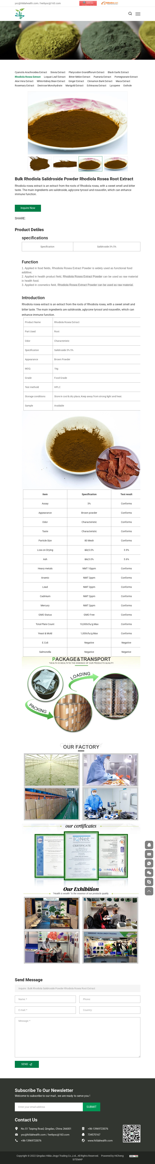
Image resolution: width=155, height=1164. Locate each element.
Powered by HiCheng (112, 1155)
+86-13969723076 (31, 1140)
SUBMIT (91, 1106)
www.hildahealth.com (100, 1140)
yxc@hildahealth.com (26, 3)
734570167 (94, 1134)
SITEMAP (78, 1159)
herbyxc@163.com (50, 3)
